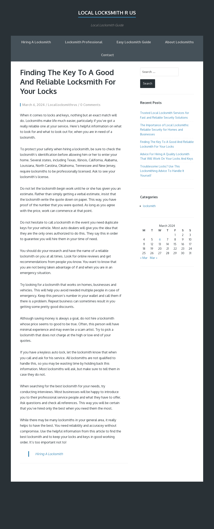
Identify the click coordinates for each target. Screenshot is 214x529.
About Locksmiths (179, 42)
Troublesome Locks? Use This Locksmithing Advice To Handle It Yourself (162, 171)
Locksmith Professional (83, 42)
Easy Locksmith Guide (134, 42)
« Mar (144, 257)
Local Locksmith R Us (107, 12)
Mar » (153, 257)
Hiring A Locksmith (36, 42)
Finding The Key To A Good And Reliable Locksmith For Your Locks (68, 82)
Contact (107, 55)
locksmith (149, 206)
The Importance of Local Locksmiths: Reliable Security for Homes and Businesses (164, 129)
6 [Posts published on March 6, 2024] (160, 239)
